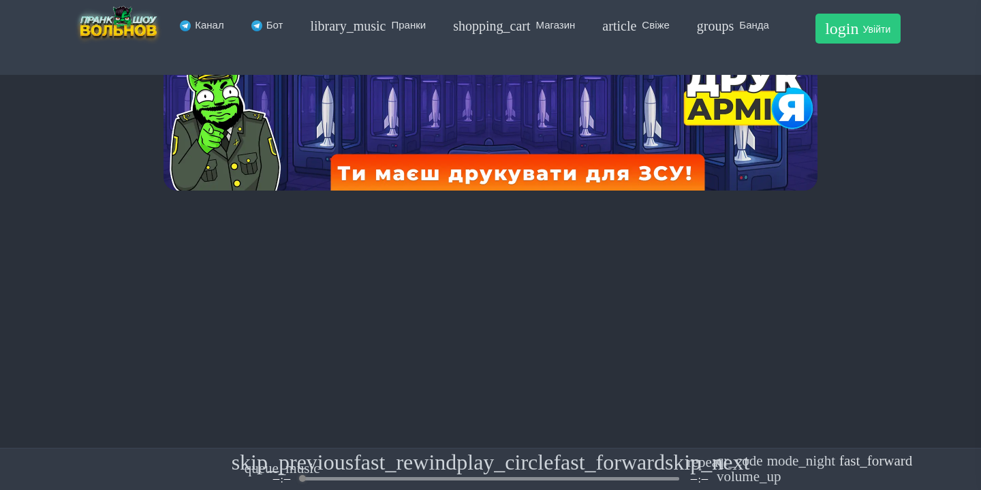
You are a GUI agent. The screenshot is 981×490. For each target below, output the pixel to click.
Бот (267, 24)
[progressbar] (490, 478)
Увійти (857, 28)
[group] (490, 469)
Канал (201, 24)
